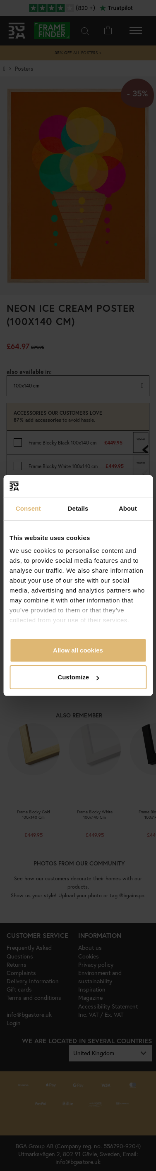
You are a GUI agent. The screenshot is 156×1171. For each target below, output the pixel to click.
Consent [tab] (28, 508)
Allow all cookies (78, 650)
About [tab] (128, 508)
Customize (78, 677)
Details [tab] (78, 508)
